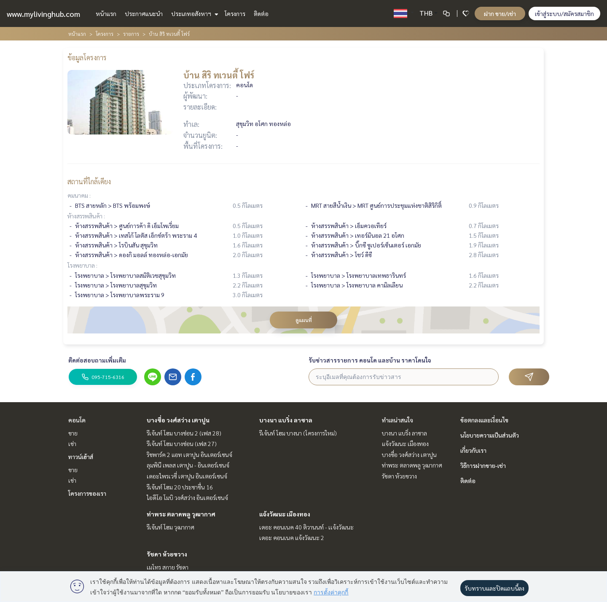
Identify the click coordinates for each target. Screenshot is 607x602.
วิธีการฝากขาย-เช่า (483, 465)
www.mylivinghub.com (43, 14)
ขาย (73, 433)
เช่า (72, 443)
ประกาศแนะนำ (144, 13)
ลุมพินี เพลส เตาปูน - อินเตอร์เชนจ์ (188, 465)
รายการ (131, 33)
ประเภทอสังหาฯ (193, 13)
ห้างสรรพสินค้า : (86, 216)
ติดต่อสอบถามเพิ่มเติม (97, 360)
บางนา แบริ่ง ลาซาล (285, 420)
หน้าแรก (106, 13)
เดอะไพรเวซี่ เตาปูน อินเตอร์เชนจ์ (187, 476)
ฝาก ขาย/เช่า (500, 13)
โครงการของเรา (87, 493)
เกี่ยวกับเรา (473, 450)
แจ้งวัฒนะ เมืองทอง (284, 514)
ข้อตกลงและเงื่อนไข (484, 420)
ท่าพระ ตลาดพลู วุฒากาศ (181, 514)
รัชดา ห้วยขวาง (167, 554)
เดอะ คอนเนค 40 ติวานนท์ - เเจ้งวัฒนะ (306, 527)
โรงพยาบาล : (82, 265)
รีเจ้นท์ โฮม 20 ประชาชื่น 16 (180, 487)
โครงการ (235, 13)
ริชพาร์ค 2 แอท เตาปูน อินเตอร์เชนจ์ (189, 454)
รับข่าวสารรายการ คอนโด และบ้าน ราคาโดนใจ (370, 360)
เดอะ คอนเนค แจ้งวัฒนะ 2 (291, 537)
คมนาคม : (79, 195)
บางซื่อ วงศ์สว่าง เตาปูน (178, 420)
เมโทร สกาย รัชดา (167, 567)
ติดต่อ (261, 13)
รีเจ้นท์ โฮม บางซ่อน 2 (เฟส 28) (184, 433)
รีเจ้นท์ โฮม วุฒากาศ (170, 527)
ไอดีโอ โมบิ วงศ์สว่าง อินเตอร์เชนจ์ (187, 497)
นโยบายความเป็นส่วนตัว (489, 435)
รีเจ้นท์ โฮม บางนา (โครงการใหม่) (298, 433)
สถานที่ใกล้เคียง (89, 181)
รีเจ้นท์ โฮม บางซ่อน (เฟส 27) (182, 443)
